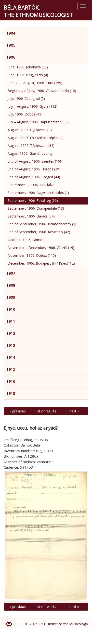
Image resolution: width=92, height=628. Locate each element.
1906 (10, 57)
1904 (10, 33)
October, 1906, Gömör (26, 239)
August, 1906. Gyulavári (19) (30, 130)
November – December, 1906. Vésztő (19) (41, 247)
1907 (10, 273)
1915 (10, 369)
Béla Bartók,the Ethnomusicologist (38, 11)
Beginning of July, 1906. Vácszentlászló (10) (42, 90)
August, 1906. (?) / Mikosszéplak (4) (36, 137)
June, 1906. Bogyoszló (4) (28, 75)
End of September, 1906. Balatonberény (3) (42, 224)
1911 (10, 321)
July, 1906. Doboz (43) (25, 114)
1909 (10, 297)
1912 (10, 333)
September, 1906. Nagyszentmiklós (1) (38, 192)
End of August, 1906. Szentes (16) (34, 161)
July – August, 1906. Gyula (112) (32, 106)
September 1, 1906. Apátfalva (31, 184)
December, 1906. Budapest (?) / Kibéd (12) (41, 263)
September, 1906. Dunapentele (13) (36, 208)
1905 (10, 45)
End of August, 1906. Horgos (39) (34, 169)
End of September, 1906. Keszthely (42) (39, 232)
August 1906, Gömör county (30, 153)
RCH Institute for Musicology (63, 623)
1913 (10, 345)
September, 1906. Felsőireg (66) (33, 200)
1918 (10, 393)
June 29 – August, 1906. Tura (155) (35, 82)
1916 (10, 381)
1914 (10, 357)
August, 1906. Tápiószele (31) (31, 145)
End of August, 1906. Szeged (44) (34, 177)
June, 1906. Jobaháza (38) (28, 67)
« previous (18, 411)
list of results (46, 411)
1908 (10, 285)
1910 (10, 309)
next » (74, 411)
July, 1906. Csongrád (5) (26, 98)
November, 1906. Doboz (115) (32, 255)
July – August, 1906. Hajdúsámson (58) (38, 122)
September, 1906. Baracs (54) (31, 216)
